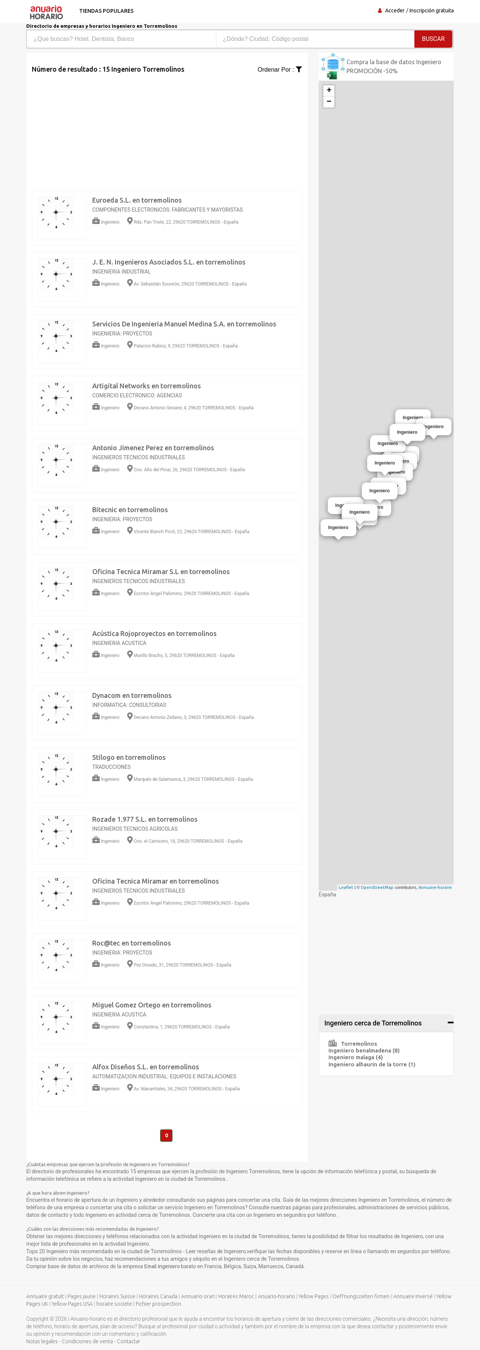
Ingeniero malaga (355, 1057)
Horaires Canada (158, 1297)
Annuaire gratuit (45, 1297)
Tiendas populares (105, 11)
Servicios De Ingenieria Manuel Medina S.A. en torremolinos (184, 324)
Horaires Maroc (236, 1297)
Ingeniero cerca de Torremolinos (373, 1023)
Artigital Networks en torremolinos (146, 385)
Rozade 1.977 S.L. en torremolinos (145, 819)
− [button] (329, 102)
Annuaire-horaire (435, 887)
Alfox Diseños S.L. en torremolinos (145, 1066)
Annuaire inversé (413, 1297)
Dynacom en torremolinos (132, 695)
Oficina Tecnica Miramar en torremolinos (155, 881)
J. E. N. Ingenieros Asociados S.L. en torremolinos (169, 262)
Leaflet (346, 887)
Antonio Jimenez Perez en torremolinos (153, 447)
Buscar (433, 38)
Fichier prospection (158, 1304)
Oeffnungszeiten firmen (361, 1297)
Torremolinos (352, 1043)
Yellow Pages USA (72, 1304)
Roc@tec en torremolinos (131, 943)
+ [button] (329, 90)
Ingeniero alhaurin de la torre (372, 1064)
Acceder (395, 11)
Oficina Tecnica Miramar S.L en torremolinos (161, 571)
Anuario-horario (276, 1297)
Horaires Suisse (117, 1297)
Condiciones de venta (87, 1342)
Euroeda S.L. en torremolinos (137, 200)
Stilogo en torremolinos (129, 757)
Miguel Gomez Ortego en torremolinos (152, 1005)
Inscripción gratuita (432, 11)
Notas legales (42, 1342)
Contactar (128, 1342)
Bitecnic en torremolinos (130, 509)
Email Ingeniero (162, 1267)
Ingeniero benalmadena (364, 1050)
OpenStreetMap (377, 887)
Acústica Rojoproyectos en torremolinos (154, 633)
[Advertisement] (167, 126)
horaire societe (114, 1304)
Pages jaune (82, 1297)
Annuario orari (197, 1297)
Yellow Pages (313, 1297)
